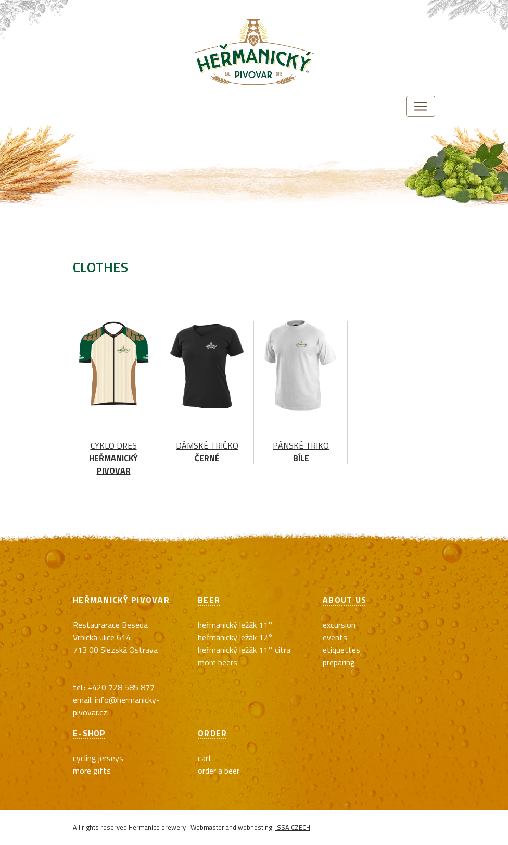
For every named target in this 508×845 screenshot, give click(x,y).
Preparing (339, 662)
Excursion (339, 624)
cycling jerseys (98, 758)
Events (335, 637)
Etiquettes (341, 649)
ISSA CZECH (292, 827)
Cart (205, 758)
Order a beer (218, 770)
